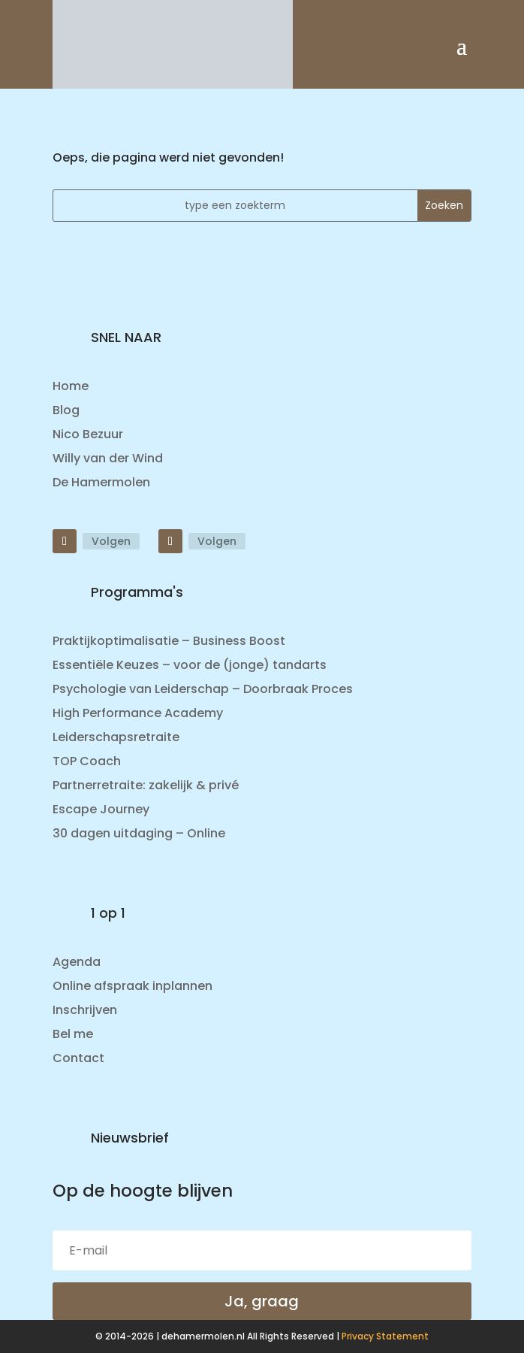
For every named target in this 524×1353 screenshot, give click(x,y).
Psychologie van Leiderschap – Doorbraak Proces (203, 689)
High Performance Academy (138, 713)
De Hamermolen (101, 482)
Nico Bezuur (88, 434)
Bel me (73, 1034)
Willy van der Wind (108, 458)
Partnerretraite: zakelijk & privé (146, 785)
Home (71, 386)
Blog (66, 410)
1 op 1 (108, 913)
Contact (78, 1058)
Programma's (137, 592)
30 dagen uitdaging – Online (139, 833)
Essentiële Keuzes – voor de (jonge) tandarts (190, 664)
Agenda (77, 961)
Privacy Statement (385, 1336)
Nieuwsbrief (130, 1137)
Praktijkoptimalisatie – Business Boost (169, 640)
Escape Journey (101, 809)
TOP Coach (87, 761)
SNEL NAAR (126, 337)
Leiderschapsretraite (116, 737)
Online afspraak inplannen (132, 985)
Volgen (111, 541)
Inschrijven (85, 1010)
